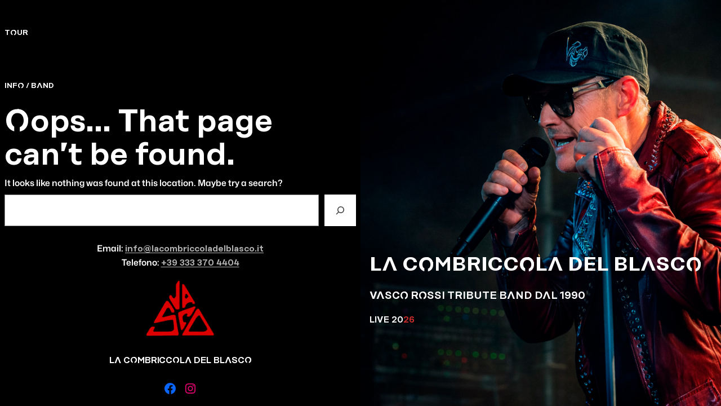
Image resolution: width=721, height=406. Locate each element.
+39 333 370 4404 (200, 263)
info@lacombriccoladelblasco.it (194, 249)
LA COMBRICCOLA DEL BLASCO (536, 265)
